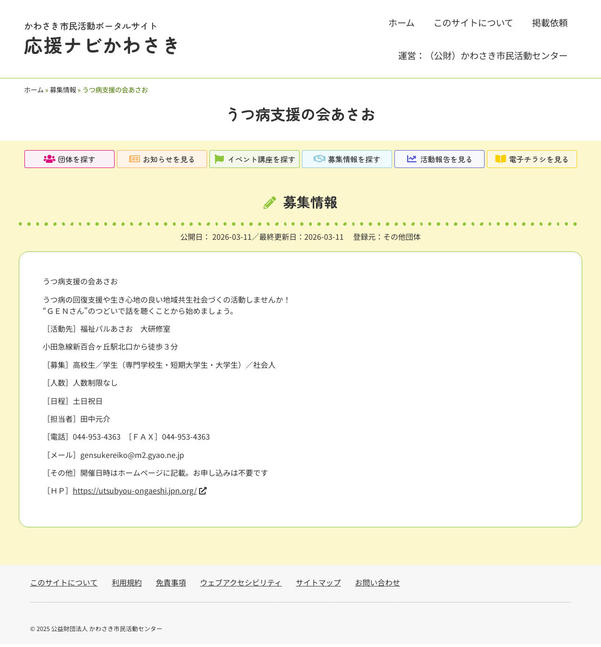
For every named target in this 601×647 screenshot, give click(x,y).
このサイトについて (473, 22)
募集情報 (63, 89)
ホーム (401, 22)
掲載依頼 (550, 22)
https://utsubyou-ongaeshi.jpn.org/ (135, 493)
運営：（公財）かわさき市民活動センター (483, 55)
